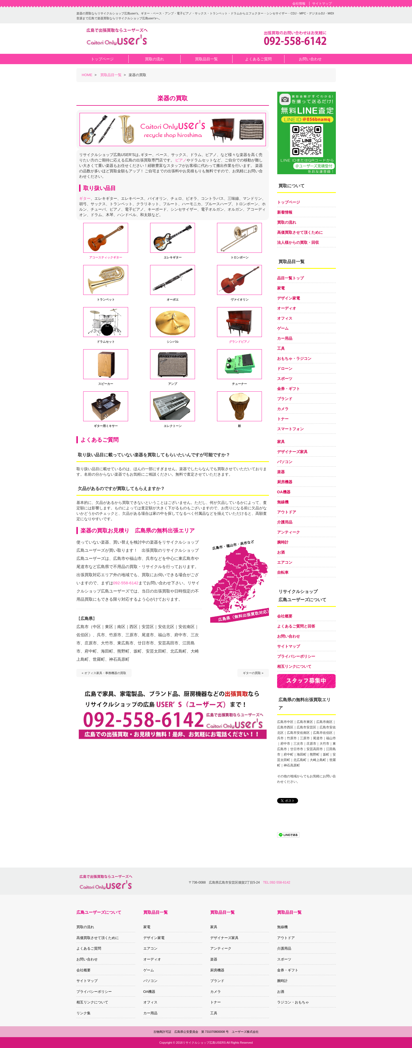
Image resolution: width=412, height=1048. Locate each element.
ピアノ (181, 160)
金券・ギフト (288, 388)
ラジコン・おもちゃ (293, 1002)
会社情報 (298, 3)
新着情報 (284, 212)
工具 (281, 348)
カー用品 (284, 338)
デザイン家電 (288, 298)
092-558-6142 (125, 583)
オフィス (284, 318)
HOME (87, 75)
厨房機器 (284, 482)
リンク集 (83, 1013)
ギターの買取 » (253, 673)
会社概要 (284, 616)
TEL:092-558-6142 (276, 882)
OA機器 (283, 492)
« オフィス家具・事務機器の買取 (104, 673)
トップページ (288, 202)
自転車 (283, 572)
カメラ (283, 409)
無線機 (283, 502)
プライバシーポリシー (296, 656)
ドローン (284, 368)
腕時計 (283, 542)
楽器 (281, 472)
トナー (283, 419)
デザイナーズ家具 (292, 452)
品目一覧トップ (290, 278)
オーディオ (286, 308)
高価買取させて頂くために (300, 232)
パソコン (284, 462)
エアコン (284, 562)
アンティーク (288, 532)
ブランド (284, 399)
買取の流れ (286, 222)
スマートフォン (290, 429)
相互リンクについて (294, 666)
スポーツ (284, 378)
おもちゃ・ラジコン (294, 358)
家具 (281, 441)
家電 (281, 288)
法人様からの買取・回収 (298, 242)
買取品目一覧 (111, 75)
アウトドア (286, 512)
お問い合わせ (288, 636)
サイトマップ (322, 3)
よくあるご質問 (88, 948)
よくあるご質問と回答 (296, 626)
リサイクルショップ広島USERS (204, 1042)
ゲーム (283, 328)
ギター (85, 198)
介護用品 (284, 522)
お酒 (281, 552)
